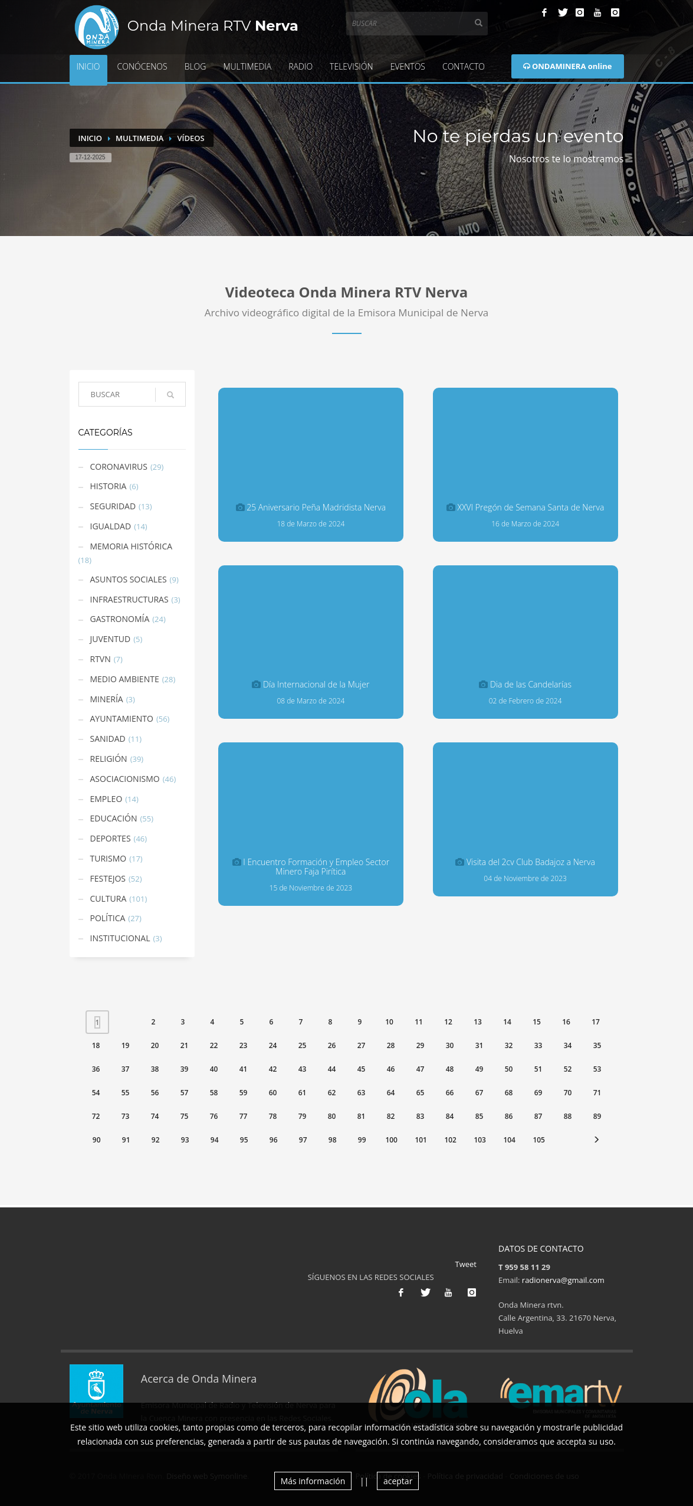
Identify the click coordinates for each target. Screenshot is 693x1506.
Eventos (407, 66)
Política (108, 918)
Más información (313, 1481)
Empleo (106, 798)
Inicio (88, 66)
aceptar (397, 1481)
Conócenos (142, 66)
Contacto (463, 66)
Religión (108, 758)
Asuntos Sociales (128, 579)
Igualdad (111, 526)
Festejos (108, 878)
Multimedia (247, 66)
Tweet (466, 1264)
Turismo (108, 858)
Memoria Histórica (131, 546)
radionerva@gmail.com (563, 1280)
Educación (113, 818)
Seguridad (113, 506)
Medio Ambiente (124, 679)
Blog (195, 66)
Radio (300, 66)
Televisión (351, 66)
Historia (108, 486)
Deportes (110, 838)
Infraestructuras (129, 599)
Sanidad (108, 738)
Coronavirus (118, 466)
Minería (106, 699)
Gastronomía (120, 618)
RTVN (100, 658)
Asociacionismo (125, 778)
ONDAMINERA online (567, 66)
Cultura (108, 898)
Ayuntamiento (121, 718)
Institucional (120, 938)
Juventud (110, 638)
